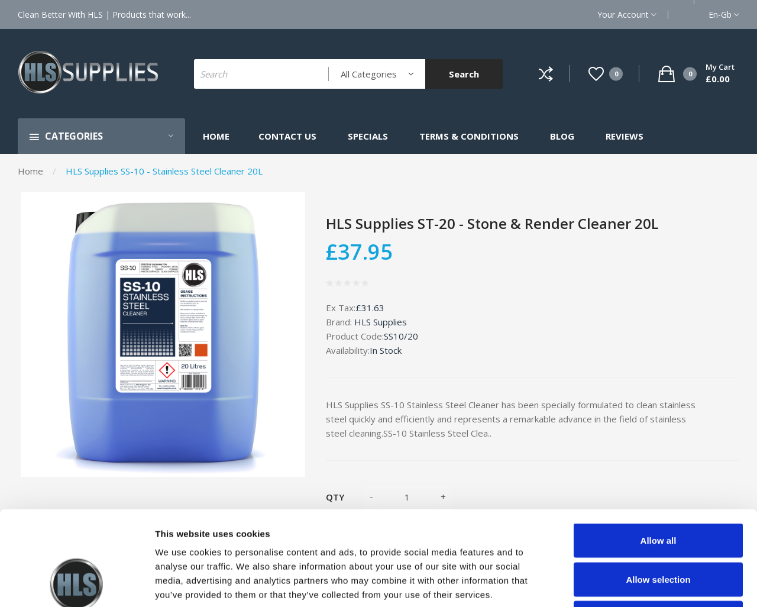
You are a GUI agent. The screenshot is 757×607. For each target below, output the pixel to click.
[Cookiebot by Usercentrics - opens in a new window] (76, 584)
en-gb (724, 14)
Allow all (658, 452)
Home (30, 171)
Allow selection (658, 491)
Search (464, 74)
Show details (620, 584)
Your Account (626, 14)
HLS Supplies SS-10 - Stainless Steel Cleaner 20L (164, 171)
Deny (658, 529)
